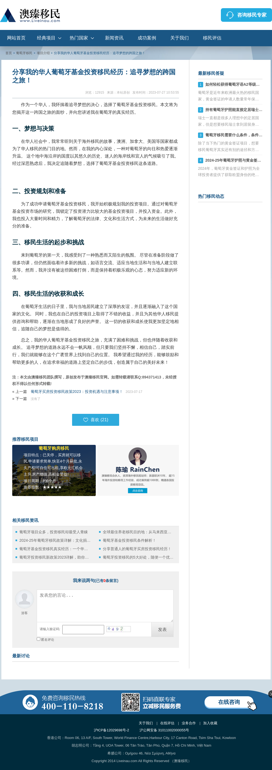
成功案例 (147, 38)
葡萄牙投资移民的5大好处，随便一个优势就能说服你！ (138, 557)
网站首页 (16, 38)
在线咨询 (229, 702)
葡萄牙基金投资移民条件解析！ (129, 540)
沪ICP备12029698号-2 (111, 730)
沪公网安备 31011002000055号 (164, 730)
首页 (8, 53)
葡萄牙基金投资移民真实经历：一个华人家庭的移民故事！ (55, 549)
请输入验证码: (50, 629)
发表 (162, 629)
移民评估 (212, 38)
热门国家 (79, 38)
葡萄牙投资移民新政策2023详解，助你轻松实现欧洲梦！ (55, 557)
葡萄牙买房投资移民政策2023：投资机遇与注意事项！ (77, 391)
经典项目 (46, 38)
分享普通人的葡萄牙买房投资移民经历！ (137, 549)
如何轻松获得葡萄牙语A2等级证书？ (236, 84)
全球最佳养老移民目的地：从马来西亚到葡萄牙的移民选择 (138, 532)
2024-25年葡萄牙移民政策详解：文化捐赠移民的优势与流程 (55, 540)
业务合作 (189, 723)
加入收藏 (210, 723)
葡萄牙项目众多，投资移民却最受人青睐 (53, 532)
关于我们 (179, 38)
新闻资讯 (114, 38)
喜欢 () (95, 420)
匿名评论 (47, 640)
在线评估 (167, 723)
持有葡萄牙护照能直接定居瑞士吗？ (235, 109)
